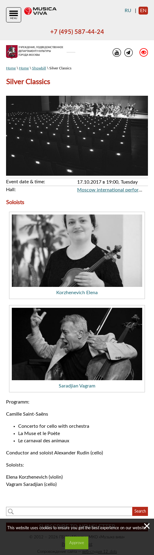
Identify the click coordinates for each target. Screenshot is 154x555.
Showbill (39, 68)
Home (11, 68)
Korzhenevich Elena (77, 292)
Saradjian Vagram (77, 386)
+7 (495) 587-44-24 (77, 32)
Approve (76, 543)
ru (128, 10)
